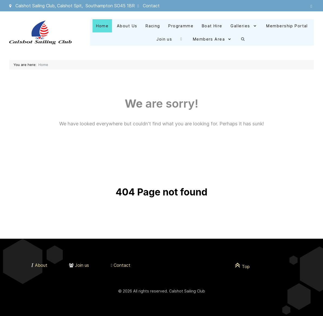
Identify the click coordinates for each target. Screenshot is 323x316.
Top (242, 266)
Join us (82, 265)
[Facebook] (182, 38)
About (41, 265)
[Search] (244, 38)
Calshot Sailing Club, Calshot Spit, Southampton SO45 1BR (75, 5)
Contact (151, 5)
